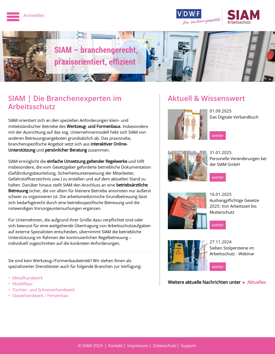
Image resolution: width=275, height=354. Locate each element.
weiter (218, 135)
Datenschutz (164, 345)
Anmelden (34, 15)
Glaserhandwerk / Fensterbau (40, 295)
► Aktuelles (254, 282)
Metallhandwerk (27, 278)
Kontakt (115, 345)
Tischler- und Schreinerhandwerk (43, 289)
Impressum (138, 345)
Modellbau (22, 283)
